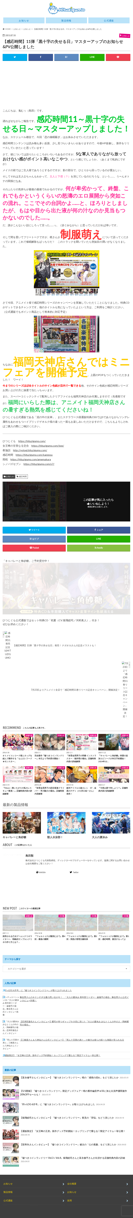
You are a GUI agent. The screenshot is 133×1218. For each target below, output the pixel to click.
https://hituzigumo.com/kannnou (34, 454)
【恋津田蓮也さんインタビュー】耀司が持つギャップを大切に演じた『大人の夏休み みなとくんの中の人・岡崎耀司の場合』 (74, 1020)
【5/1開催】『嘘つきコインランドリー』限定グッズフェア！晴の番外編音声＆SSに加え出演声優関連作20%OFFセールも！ (65, 1091)
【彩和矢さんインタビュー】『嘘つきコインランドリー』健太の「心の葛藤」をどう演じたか (65, 1145)
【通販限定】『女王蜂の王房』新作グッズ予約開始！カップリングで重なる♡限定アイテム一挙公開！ (51, 1052)
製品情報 (66, 20)
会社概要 (71, 1180)
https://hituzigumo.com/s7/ (39, 463)
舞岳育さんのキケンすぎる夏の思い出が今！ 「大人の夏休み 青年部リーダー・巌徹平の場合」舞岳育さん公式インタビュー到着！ (74, 996)
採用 (69, 1197)
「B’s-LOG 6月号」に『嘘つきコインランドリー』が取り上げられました (37, 987)
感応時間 (23, 476)
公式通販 (109, 20)
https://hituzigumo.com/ (32, 441)
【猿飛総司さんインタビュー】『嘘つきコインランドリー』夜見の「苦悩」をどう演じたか (64, 1118)
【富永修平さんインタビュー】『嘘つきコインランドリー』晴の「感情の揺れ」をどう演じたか (66, 1078)
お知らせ (24, 20)
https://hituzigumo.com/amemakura (30, 459)
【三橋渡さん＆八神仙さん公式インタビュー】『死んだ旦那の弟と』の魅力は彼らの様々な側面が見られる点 (72, 1037)
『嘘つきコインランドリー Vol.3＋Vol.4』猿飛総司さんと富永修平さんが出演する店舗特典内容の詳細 (64, 1158)
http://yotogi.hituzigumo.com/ (30, 450)
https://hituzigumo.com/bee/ (47, 445)
